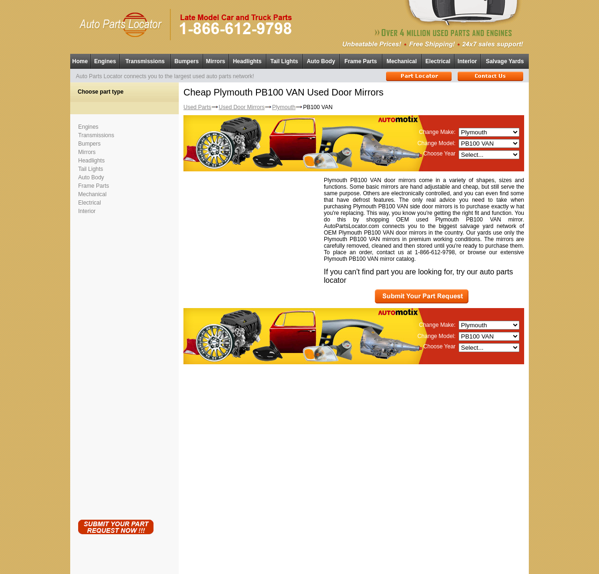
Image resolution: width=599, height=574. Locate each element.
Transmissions (145, 61)
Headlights (247, 61)
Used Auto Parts (280, 559)
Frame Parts (360, 61)
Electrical (437, 61)
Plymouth (283, 107)
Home (80, 61)
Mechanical (402, 61)
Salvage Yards (505, 61)
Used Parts (197, 107)
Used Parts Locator (341, 564)
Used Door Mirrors (241, 107)
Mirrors (215, 61)
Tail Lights (284, 61)
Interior (467, 61)
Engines (105, 61)
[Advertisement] (115, 365)
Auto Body (321, 61)
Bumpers (187, 61)
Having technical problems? (300, 570)
